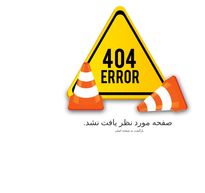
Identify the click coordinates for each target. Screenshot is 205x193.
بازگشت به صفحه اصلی (102, 130)
